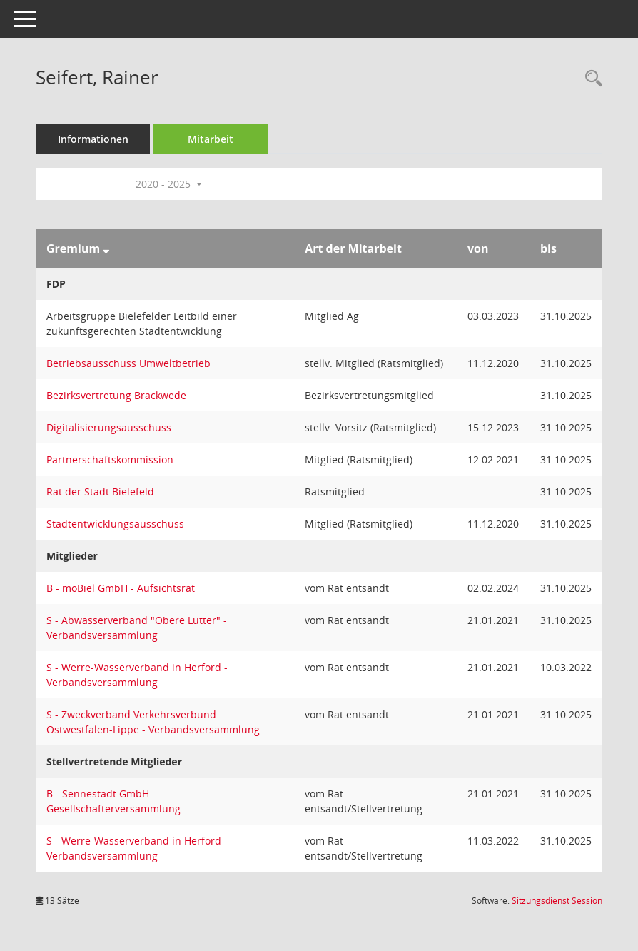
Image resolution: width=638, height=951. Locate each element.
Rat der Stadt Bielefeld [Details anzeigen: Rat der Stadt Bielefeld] (100, 491)
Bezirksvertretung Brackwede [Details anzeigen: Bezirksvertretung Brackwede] (116, 395)
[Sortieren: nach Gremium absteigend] (106, 248)
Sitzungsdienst (557, 901)
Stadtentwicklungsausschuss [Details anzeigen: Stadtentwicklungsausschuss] (115, 523)
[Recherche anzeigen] (590, 79)
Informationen (93, 139)
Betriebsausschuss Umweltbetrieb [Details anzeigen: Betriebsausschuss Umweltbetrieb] (128, 363)
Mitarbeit (210, 139)
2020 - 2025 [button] (169, 184)
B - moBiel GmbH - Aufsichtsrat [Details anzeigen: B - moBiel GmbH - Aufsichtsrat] (120, 588)
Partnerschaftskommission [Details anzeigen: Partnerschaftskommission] (109, 459)
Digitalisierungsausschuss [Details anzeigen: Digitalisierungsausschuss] (108, 427)
